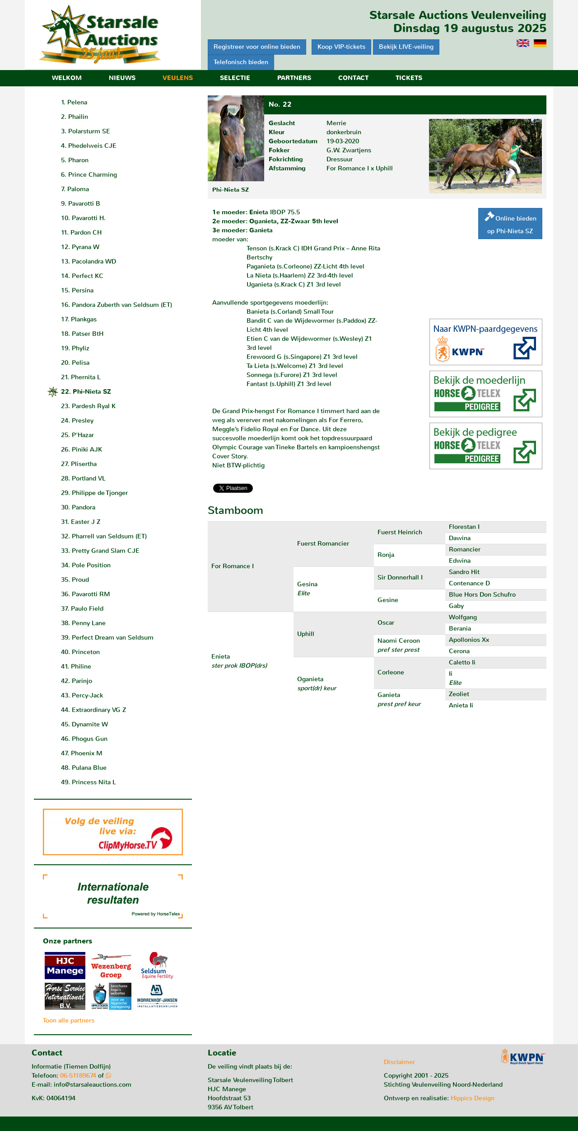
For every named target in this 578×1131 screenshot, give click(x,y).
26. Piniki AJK (81, 449)
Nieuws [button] (122, 78)
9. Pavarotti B (80, 203)
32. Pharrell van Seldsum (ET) (104, 536)
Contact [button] (353, 78)
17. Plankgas (79, 319)
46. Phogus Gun (84, 739)
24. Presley (77, 420)
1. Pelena (74, 102)
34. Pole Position (86, 565)
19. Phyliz (75, 348)
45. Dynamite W (84, 724)
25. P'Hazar (77, 435)
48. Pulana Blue (84, 767)
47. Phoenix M (82, 753)
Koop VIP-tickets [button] (341, 46)
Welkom (67, 78)
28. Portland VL (83, 478)
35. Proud (75, 579)
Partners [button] (294, 78)
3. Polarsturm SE (85, 131)
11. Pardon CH (81, 232)
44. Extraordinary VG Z (93, 710)
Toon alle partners (68, 1020)
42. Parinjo (76, 681)
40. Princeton (80, 652)
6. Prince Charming (89, 174)
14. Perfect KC (82, 276)
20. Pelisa (75, 362)
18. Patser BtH (82, 334)
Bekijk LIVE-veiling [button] (406, 46)
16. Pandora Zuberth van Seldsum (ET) (116, 305)
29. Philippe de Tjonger (94, 493)
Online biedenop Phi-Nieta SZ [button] (510, 223)
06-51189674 (78, 1075)
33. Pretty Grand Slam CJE (100, 551)
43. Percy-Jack (82, 695)
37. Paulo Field (82, 608)
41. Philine (76, 666)
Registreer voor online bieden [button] (257, 46)
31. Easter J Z (80, 522)
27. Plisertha (79, 464)
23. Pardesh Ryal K (88, 406)
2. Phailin (74, 117)
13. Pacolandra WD (88, 261)
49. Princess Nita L (88, 782)
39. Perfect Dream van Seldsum (107, 637)
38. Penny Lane (83, 623)
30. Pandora (78, 507)
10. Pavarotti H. (83, 218)
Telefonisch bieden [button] (241, 62)
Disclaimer (399, 1062)
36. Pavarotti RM (85, 594)
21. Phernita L (81, 377)
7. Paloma (75, 189)
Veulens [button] (178, 78)
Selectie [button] (235, 78)
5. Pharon (75, 160)
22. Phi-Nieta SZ (86, 391)
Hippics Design (472, 1098)
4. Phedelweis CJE (89, 145)
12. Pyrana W (80, 247)
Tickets (409, 78)
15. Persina (77, 290)
